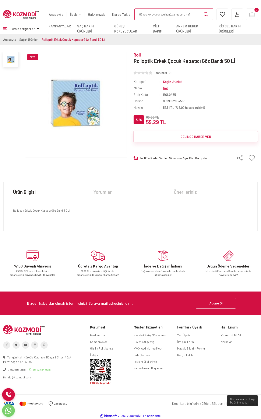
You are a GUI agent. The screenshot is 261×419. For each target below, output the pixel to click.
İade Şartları (142, 355)
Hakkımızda (97, 14)
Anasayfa (56, 14)
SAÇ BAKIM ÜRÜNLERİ (85, 28)
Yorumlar (103, 192)
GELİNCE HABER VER (195, 136)
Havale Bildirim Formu (191, 348)
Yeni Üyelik (183, 335)
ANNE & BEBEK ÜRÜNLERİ (187, 28)
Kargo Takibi (121, 14)
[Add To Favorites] (252, 158)
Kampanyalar (98, 342)
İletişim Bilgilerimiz (145, 361)
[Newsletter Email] (130, 303)
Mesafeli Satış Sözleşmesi (150, 335)
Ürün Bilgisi (24, 192)
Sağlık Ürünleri (172, 82)
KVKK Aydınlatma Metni (148, 348)
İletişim (75, 14)
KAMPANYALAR (60, 26)
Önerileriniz (185, 192)
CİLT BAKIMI (158, 28)
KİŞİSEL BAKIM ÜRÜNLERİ (230, 28)
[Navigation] (21, 28)
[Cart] (252, 14)
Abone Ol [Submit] (216, 303)
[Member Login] (237, 14)
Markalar (226, 342)
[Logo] (21, 14)
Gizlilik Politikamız (101, 348)
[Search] (173, 14)
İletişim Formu (186, 342)
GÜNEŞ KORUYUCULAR (125, 28)
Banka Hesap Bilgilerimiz (149, 368)
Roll (137, 54)
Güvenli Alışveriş (144, 342)
